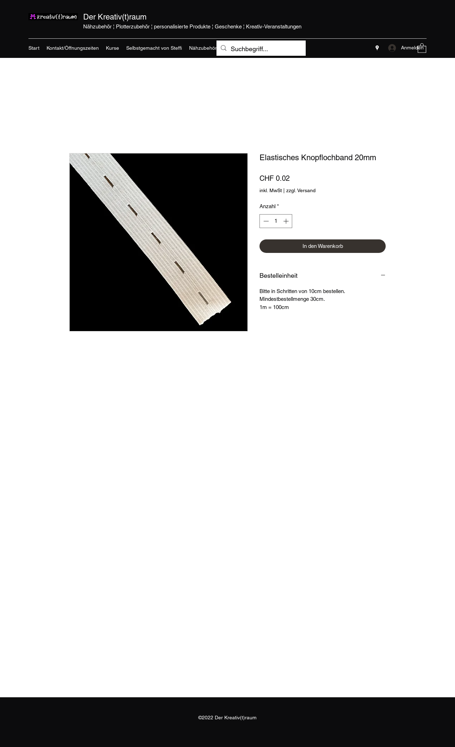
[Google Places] (377, 48)
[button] (422, 48)
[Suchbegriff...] (261, 49)
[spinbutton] (276, 221)
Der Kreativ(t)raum (114, 16)
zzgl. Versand (301, 190)
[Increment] (286, 221)
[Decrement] (265, 221)
